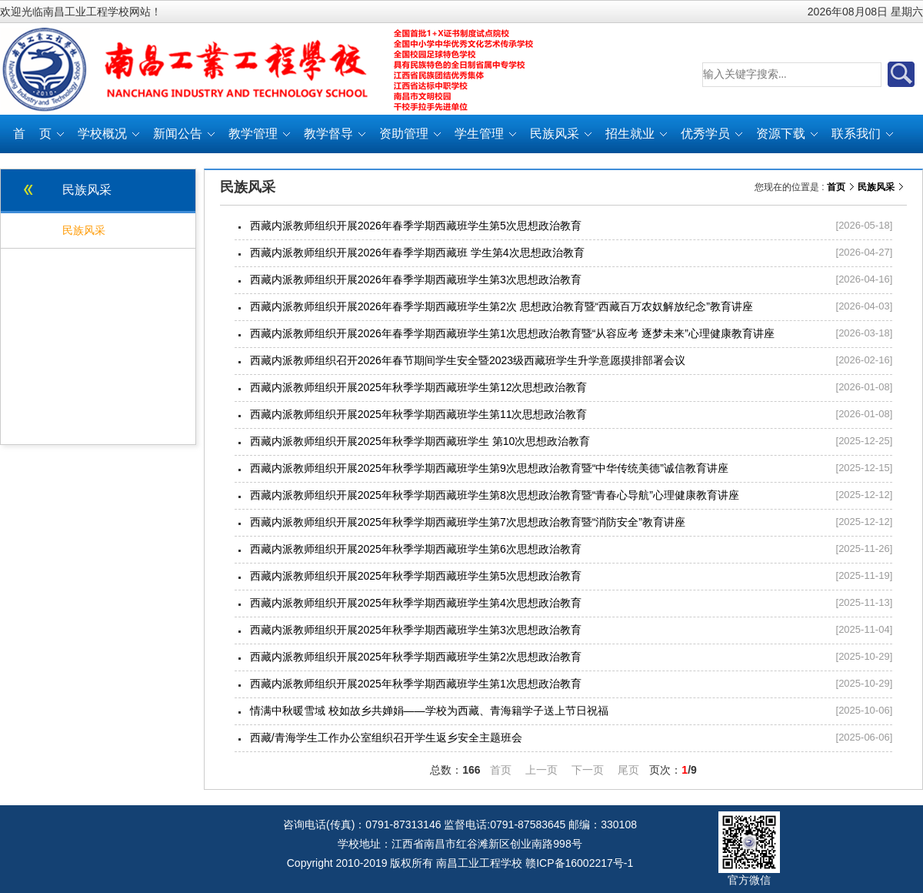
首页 (836, 187)
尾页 (628, 770)
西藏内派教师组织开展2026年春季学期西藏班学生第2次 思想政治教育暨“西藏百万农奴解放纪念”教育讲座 (501, 306)
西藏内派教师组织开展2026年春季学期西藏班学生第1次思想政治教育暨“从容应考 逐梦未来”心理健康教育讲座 (512, 333)
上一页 (541, 770)
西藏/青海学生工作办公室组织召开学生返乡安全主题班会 (386, 737)
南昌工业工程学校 (479, 863)
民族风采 (876, 187)
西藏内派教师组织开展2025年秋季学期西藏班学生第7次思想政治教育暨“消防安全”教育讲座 (467, 522)
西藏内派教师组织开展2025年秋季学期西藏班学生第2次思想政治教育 (415, 657)
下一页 (587, 770)
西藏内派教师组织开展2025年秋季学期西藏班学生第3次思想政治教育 (415, 630)
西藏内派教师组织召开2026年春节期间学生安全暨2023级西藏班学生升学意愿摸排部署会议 (467, 360)
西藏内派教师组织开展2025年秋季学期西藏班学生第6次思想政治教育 (415, 549)
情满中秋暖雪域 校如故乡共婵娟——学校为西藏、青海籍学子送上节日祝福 (429, 710)
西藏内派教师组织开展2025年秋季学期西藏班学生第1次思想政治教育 (415, 683)
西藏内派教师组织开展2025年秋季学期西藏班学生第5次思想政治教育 (415, 576)
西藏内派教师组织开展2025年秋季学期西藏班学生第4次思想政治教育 (415, 603)
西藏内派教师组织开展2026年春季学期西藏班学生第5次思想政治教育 (415, 225)
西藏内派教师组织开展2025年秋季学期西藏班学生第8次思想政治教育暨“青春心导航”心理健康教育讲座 (494, 495)
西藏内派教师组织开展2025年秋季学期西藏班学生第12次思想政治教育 (419, 387)
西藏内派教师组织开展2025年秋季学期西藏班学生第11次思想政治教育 (419, 414)
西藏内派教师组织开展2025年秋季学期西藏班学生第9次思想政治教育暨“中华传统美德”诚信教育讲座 (489, 468)
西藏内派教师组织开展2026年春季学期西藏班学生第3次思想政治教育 (415, 279)
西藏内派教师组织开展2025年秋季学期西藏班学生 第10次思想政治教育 (420, 441)
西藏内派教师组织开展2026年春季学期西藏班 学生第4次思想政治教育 (417, 252)
